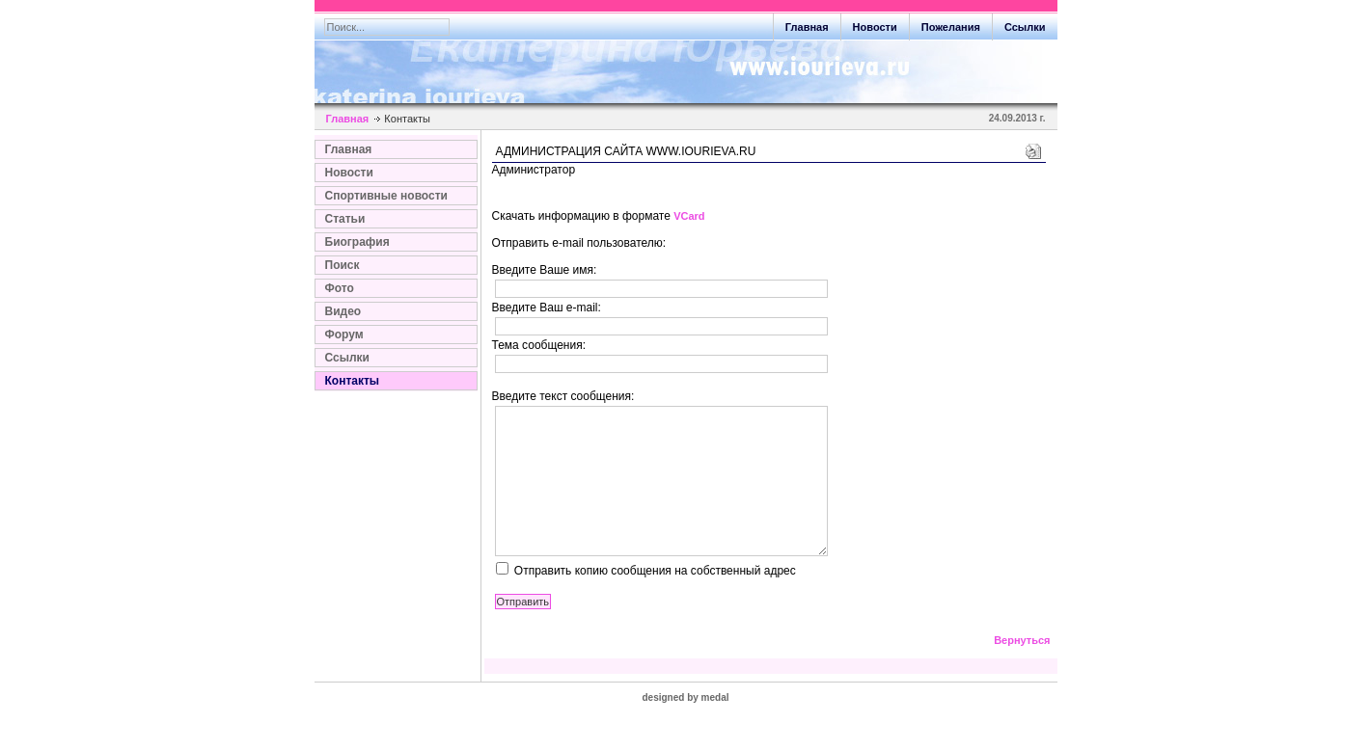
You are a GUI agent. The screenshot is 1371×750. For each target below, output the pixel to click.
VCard (688, 216)
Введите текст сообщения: (563, 396)
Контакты (352, 381)
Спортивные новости (386, 195)
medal (715, 726)
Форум (344, 334)
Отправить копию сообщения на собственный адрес (655, 599)
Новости (349, 172)
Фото (339, 288)
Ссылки (347, 357)
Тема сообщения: (539, 345)
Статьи (345, 219)
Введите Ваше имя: (544, 270)
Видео (343, 311)
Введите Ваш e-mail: (546, 307)
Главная (348, 118)
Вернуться (1022, 669)
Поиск (342, 265)
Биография (357, 242)
